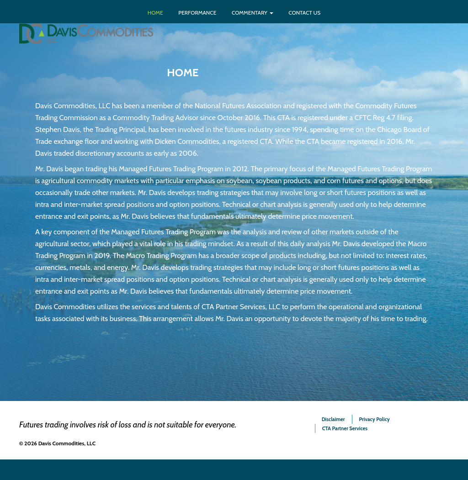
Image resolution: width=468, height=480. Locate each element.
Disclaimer (333, 419)
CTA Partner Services (344, 428)
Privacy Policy (374, 419)
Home (155, 12)
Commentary (252, 12)
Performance (197, 12)
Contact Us (304, 12)
